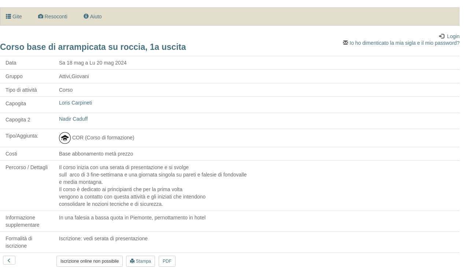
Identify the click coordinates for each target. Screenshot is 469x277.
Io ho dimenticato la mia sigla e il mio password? (401, 43)
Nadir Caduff (73, 119)
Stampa (140, 261)
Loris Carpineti (75, 103)
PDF (167, 261)
